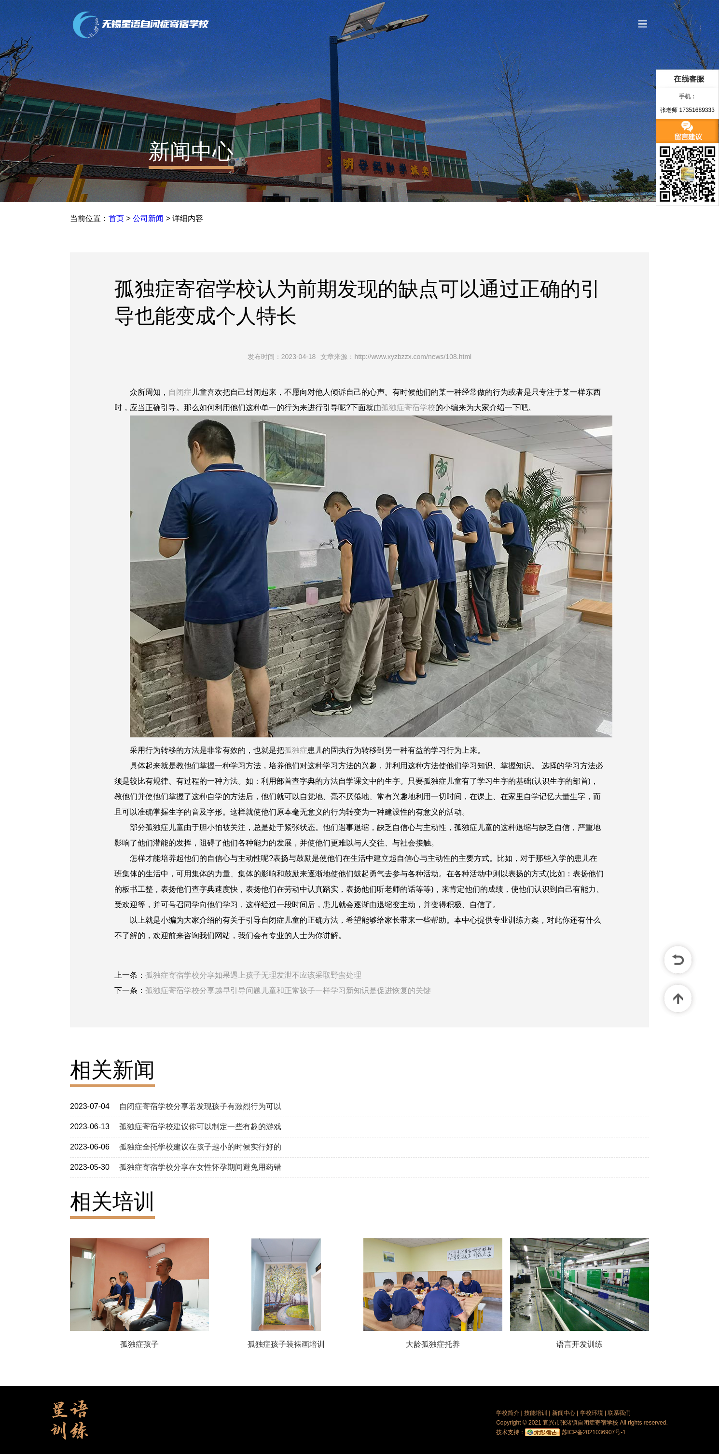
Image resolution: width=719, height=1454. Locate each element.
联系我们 (619, 1413)
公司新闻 (148, 218)
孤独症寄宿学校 (408, 407)
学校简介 (507, 1413)
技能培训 (535, 1413)
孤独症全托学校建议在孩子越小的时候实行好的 (200, 1147)
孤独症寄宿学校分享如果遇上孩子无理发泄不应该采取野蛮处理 (253, 975)
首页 (116, 218)
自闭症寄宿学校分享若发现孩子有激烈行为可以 (200, 1106)
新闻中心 (191, 151)
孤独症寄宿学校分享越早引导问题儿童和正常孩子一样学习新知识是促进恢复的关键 (288, 990)
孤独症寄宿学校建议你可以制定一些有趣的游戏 (200, 1126)
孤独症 (295, 750)
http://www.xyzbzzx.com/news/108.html (412, 356)
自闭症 (180, 392)
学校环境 (591, 1413)
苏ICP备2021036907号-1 (594, 1432)
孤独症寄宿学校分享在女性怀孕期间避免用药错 (200, 1167)
